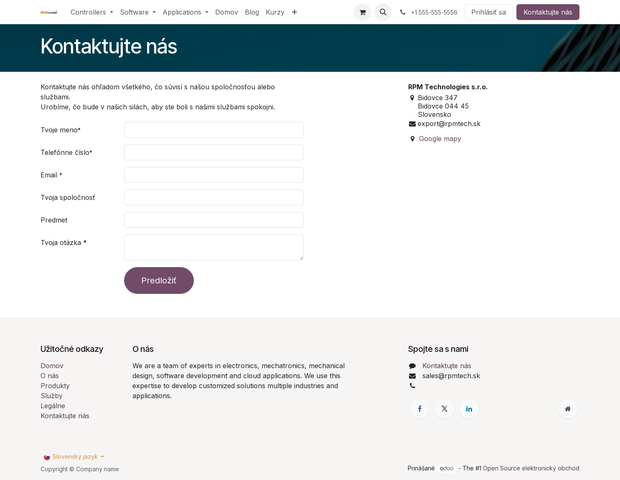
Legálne (53, 406)
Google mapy (440, 138)
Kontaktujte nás (547, 12)
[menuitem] (92, 12)
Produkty (55, 385)
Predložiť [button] (159, 280)
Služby (52, 396)
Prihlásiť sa (488, 12)
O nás (50, 375)
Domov (52, 365)
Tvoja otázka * (64, 242)
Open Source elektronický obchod (531, 468)
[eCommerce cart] (362, 12)
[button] (383, 12)
